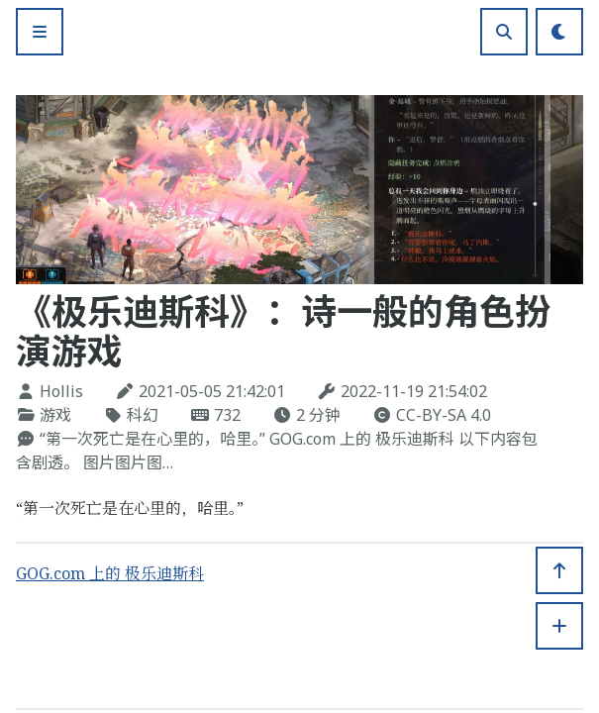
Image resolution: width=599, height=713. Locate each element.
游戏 (55, 415)
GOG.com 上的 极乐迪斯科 (110, 573)
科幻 (142, 415)
